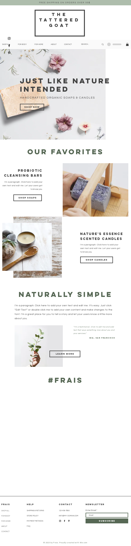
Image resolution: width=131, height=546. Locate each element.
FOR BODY (5, 516)
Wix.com (83, 543)
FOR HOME (6, 521)
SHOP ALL (5, 511)
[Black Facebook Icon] (9, 45)
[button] (127, 44)
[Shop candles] (96, 260)
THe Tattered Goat (59, 20)
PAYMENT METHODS (35, 521)
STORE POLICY (33, 516)
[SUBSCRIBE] (107, 520)
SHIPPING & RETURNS (35, 511)
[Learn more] (64, 354)
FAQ (28, 526)
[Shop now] (32, 107)
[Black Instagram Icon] (9, 38)
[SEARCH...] (88, 44)
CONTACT (5, 531)
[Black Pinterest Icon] (9, 53)
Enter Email (91, 510)
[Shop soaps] (27, 197)
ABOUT (4, 526)
